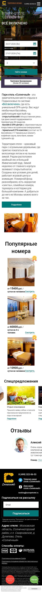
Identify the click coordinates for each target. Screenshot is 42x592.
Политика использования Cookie (14, 558)
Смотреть (29, 291)
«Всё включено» (11, 104)
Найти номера (21, 72)
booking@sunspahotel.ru (28, 493)
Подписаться (21, 513)
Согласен (34, 589)
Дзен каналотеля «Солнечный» (32, 487)
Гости (6, 58)
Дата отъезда (8, 48)
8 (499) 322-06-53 (30, 4)
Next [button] (34, 223)
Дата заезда (8, 39)
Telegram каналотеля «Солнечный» (32, 480)
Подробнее (16, 204)
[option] (21, 222)
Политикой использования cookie (11, 590)
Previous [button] (8, 223)
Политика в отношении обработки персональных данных (20, 562)
